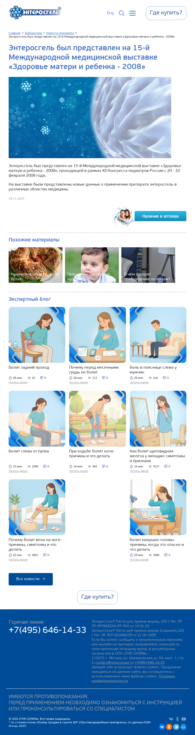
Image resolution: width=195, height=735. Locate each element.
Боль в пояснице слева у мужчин (153, 370)
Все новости (30, 579)
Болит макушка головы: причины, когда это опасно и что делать (157, 545)
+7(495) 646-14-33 (48, 630)
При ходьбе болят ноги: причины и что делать (91, 453)
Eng (110, 13)
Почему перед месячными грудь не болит (94, 370)
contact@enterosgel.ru (114, 663)
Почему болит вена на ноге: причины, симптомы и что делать (35, 545)
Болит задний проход (29, 368)
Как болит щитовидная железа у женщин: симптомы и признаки (157, 456)
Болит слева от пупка (29, 451)
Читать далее (18, 382)
